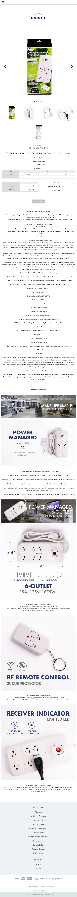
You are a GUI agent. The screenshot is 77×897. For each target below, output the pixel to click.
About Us (38, 812)
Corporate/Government (38, 828)
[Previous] (5, 66)
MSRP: (36, 145)
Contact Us (38, 820)
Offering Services (38, 841)
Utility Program (38, 853)
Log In (38, 864)
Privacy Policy (38, 845)
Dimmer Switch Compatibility (38, 837)
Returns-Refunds (38, 849)
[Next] (71, 66)
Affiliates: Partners (38, 816)
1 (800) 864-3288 (38, 890)
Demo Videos (38, 833)
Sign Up (38, 868)
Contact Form (38, 824)
